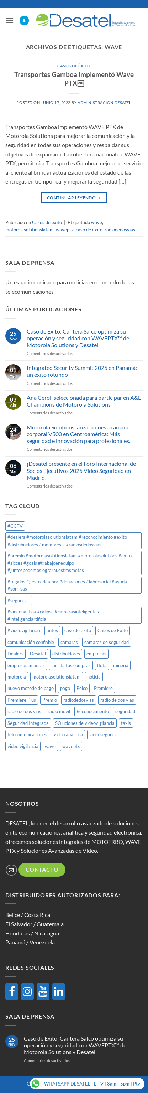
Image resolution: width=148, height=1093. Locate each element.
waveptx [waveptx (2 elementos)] (71, 746)
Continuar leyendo (74, 197)
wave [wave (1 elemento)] (50, 746)
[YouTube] (43, 991)
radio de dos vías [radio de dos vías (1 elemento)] (117, 700)
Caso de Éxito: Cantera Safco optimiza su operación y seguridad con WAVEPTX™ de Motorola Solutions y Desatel (78, 338)
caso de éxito (89, 229)
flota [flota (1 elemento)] (102, 665)
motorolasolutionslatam (29, 229)
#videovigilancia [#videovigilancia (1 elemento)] (23, 630)
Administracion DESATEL (104, 102)
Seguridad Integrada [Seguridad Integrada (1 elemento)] (28, 723)
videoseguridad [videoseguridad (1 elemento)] (104, 734)
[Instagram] (27, 991)
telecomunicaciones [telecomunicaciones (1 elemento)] (27, 734)
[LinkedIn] (58, 991)
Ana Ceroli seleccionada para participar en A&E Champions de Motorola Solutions (84, 401)
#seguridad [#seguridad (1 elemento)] (18, 600)
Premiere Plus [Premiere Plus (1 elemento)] (21, 700)
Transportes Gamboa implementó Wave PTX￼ (74, 78)
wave (96, 222)
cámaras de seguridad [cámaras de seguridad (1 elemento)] (106, 642)
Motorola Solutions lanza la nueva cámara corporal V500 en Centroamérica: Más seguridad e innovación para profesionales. (78, 434)
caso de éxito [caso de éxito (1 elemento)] (77, 630)
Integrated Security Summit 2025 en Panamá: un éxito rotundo (82, 371)
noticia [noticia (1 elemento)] (94, 677)
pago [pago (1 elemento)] (65, 688)
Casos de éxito (74, 65)
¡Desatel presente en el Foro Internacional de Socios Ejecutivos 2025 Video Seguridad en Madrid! (81, 470)
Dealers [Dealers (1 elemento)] (15, 653)
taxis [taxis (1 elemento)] (126, 723)
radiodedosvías (120, 229)
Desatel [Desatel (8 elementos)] (38, 653)
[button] (9, 20)
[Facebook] (11, 991)
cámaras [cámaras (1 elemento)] (69, 642)
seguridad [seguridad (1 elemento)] (125, 711)
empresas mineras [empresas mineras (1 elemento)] (26, 665)
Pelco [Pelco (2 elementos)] (82, 688)
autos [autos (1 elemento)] (52, 630)
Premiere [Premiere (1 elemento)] (103, 688)
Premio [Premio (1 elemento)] (49, 700)
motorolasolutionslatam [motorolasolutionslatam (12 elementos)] (56, 677)
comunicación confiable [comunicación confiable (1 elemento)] (30, 642)
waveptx (65, 229)
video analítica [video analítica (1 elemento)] (68, 734)
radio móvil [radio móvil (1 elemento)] (59, 711)
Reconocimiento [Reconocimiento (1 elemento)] (92, 711)
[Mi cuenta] (24, 20)
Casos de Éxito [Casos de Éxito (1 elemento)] (112, 630)
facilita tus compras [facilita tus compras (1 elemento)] (71, 665)
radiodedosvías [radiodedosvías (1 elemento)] (78, 700)
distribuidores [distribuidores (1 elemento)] (66, 653)
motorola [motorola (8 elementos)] (16, 677)
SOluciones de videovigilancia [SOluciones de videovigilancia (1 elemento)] (85, 723)
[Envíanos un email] (11, 870)
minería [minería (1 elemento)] (120, 665)
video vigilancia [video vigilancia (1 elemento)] (22, 746)
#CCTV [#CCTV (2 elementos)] (15, 526)
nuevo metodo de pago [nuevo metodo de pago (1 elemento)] (30, 688)
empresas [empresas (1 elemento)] (96, 653)
